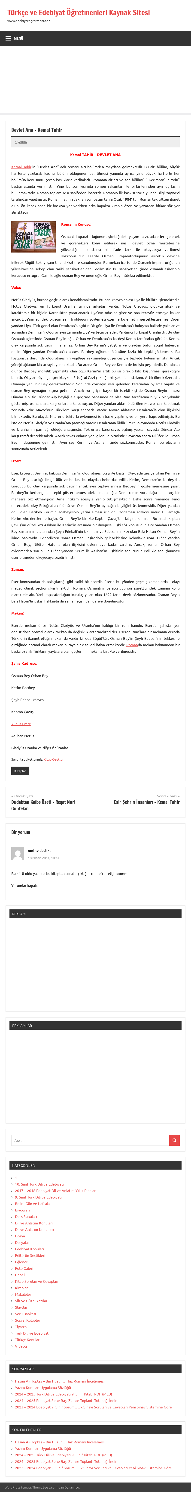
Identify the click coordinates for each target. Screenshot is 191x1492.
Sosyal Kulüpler (27, 1320)
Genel (20, 1274)
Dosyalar (22, 1242)
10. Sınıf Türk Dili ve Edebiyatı (39, 1184)
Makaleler (23, 1294)
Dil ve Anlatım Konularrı (34, 1229)
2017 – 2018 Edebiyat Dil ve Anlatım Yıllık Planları (56, 1190)
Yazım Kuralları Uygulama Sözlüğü (43, 1387)
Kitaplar (20, 771)
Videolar (22, 1346)
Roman (132, 644)
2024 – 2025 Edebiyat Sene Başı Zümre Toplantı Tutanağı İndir (66, 1400)
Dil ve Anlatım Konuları (34, 1222)
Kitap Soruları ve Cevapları (36, 1281)
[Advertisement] (95, 80)
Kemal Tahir (21, 166)
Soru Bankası (25, 1313)
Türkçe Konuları (27, 1339)
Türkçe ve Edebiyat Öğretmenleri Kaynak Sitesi (78, 12)
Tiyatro (21, 1326)
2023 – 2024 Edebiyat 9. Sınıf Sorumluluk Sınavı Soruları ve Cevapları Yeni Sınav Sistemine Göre (93, 1407)
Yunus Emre (21, 723)
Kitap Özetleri (54, 759)
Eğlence (21, 1261)
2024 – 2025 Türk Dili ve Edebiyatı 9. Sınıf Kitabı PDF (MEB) (63, 1394)
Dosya (20, 1235)
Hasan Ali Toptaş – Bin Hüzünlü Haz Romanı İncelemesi (60, 1381)
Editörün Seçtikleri (30, 1255)
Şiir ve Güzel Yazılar (31, 1300)
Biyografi (22, 1210)
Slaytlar (21, 1307)
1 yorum (21, 142)
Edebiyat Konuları (29, 1248)
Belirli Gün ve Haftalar (33, 1203)
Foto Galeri (24, 1268)
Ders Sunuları (26, 1216)
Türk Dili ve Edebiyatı (32, 1333)
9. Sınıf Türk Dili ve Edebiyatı (38, 1197)
